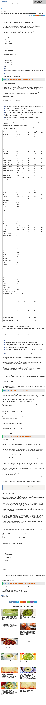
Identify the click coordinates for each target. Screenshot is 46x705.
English (2, 8)
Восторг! (4, 2)
